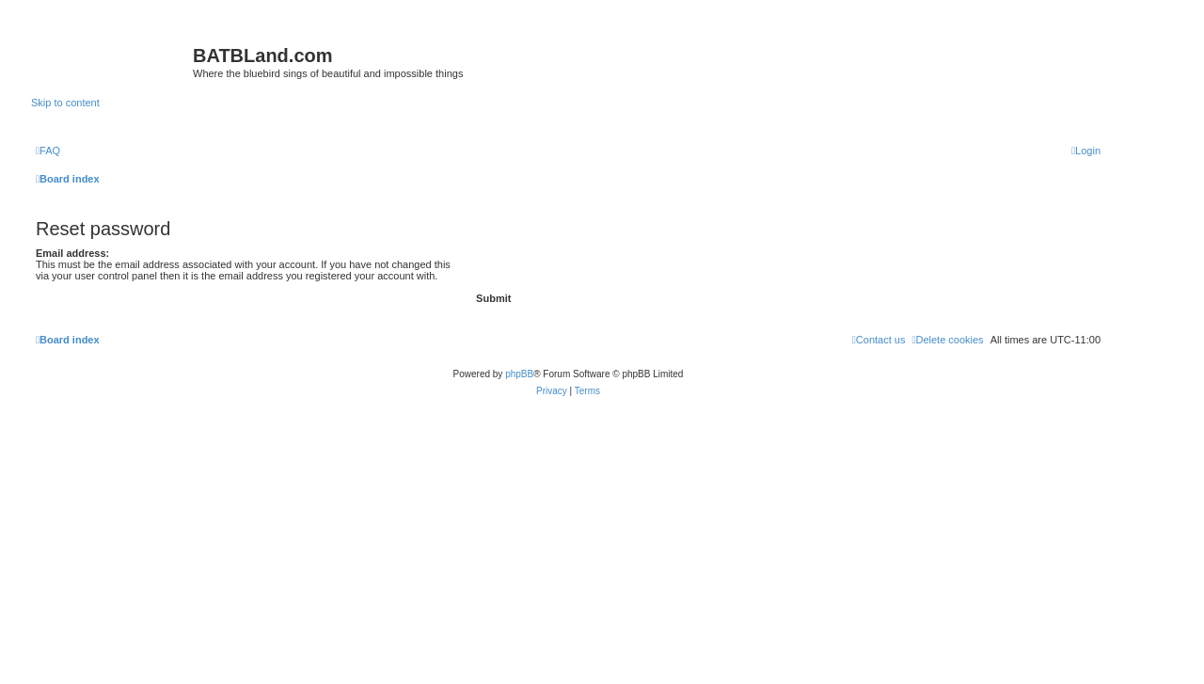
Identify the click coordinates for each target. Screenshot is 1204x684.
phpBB (519, 374)
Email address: (72, 253)
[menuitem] (48, 150)
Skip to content (65, 102)
